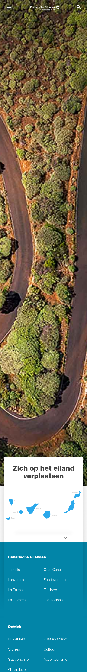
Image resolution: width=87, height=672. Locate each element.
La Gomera (17, 600)
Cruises (14, 650)
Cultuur (49, 650)
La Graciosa (53, 600)
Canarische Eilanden (27, 558)
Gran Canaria (54, 570)
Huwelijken (16, 640)
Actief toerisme (55, 660)
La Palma (15, 590)
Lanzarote (16, 580)
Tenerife (14, 570)
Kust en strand (55, 640)
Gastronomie (18, 660)
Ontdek (14, 627)
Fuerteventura (55, 580)
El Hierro (50, 590)
